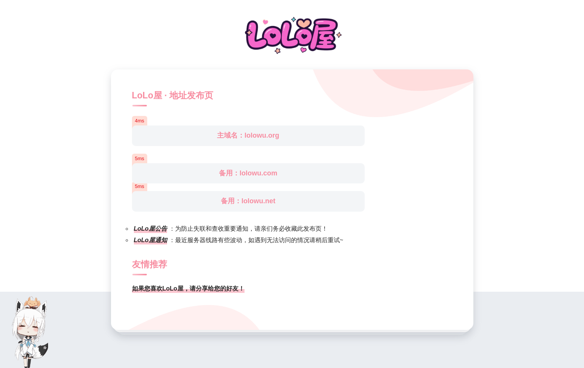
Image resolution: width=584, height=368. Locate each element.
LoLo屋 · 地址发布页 (172, 95)
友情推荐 (149, 264)
